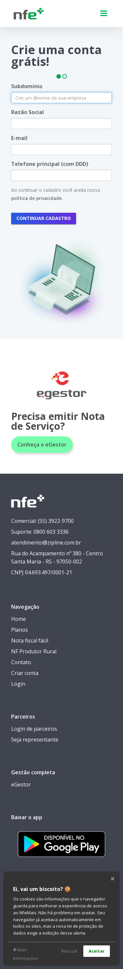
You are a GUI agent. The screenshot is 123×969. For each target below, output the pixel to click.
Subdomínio (26, 86)
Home (18, 619)
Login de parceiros (34, 728)
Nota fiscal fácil (29, 640)
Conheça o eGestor (42, 444)
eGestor (21, 784)
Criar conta (24, 673)
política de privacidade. (37, 198)
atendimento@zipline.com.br (46, 542)
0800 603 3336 (51, 531)
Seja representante (34, 739)
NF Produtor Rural (33, 651)
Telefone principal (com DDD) (49, 164)
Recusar (69, 951)
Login (18, 683)
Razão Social (27, 112)
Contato (21, 662)
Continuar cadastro (43, 218)
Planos (19, 629)
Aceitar (97, 951)
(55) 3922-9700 (56, 520)
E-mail (19, 138)
